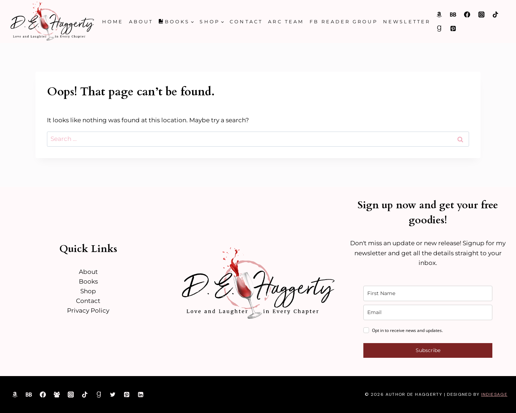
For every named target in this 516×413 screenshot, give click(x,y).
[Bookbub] (453, 14)
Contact (246, 21)
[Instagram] (481, 14)
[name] (427, 293)
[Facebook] (467, 14)
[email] (427, 312)
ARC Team (286, 21)
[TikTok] (495, 14)
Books (88, 281)
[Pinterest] (453, 29)
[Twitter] (113, 395)
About (141, 21)
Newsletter (406, 21)
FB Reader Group (344, 21)
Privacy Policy (88, 310)
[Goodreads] (439, 29)
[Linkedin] (141, 395)
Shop (88, 291)
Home (112, 21)
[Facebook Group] (57, 395)
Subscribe (428, 350)
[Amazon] (439, 14)
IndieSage (494, 394)
